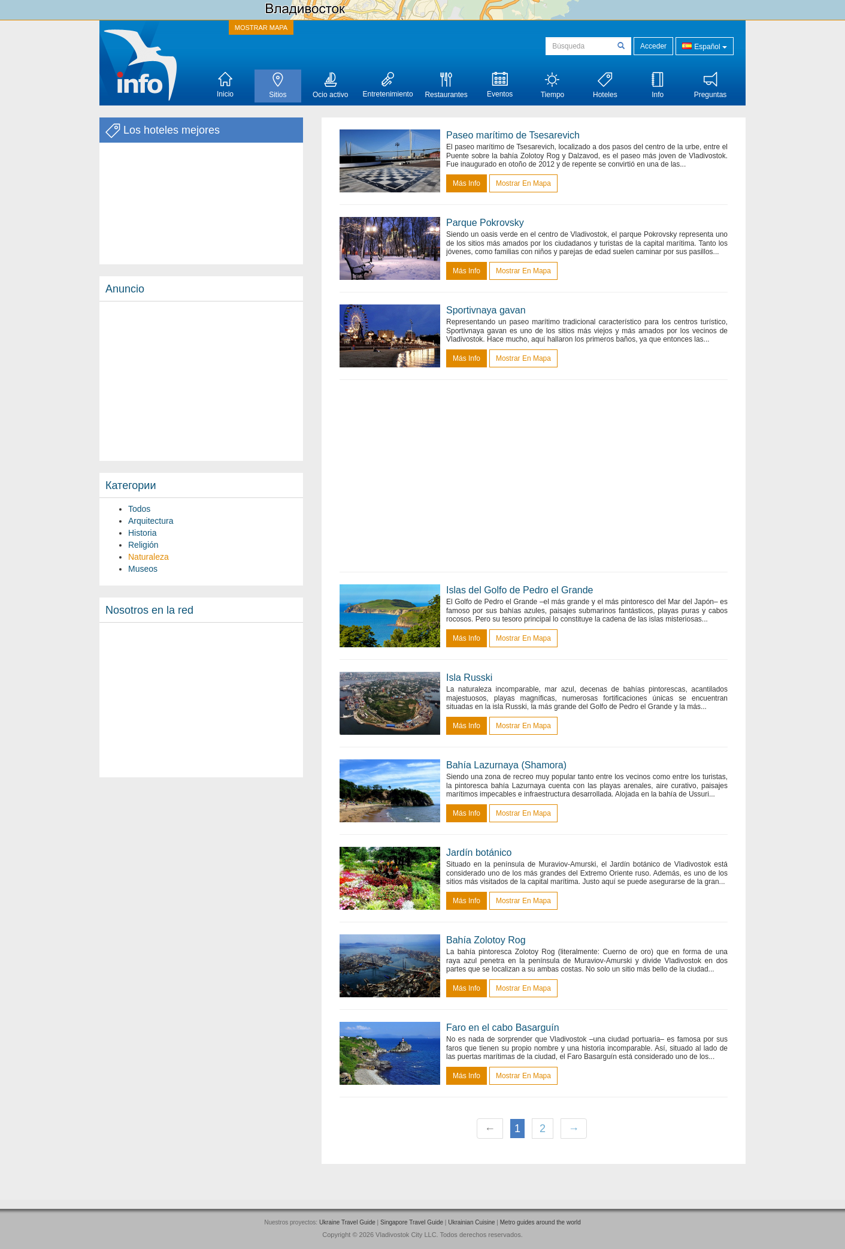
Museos (143, 569)
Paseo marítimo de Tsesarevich (513, 135)
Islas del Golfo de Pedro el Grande (519, 590)
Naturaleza (148, 557)
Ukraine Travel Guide (347, 1222)
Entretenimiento (388, 85)
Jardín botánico (478, 852)
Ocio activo (330, 85)
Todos (139, 509)
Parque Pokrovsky (485, 223)
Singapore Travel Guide (411, 1222)
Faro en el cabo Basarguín (502, 1027)
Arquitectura (150, 521)
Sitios (277, 85)
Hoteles (605, 85)
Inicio (225, 85)
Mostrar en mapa (523, 183)
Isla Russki (469, 677)
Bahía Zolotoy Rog (486, 940)
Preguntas (710, 85)
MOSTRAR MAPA (261, 27)
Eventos (500, 85)
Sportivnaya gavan (486, 310)
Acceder (653, 46)
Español (704, 46)
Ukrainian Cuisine (471, 1222)
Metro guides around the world (540, 1222)
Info (658, 85)
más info (466, 183)
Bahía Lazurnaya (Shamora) (506, 765)
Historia (142, 533)
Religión (143, 545)
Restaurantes (446, 85)
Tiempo (553, 85)
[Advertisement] (201, 381)
